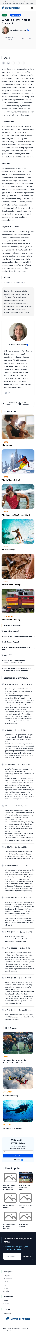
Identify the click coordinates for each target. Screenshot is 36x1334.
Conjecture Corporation (22, 1328)
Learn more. (30, 3)
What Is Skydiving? (11, 1095)
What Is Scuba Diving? (12, 1128)
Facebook (7, 1313)
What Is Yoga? (7, 445)
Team (5, 1056)
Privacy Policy (5, 1331)
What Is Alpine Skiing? (11, 480)
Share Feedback (23, 403)
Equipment (7, 1276)
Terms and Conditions (16, 1331)
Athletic (6, 1291)
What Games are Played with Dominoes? (9, 1226)
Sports (5, 442)
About (5, 1300)
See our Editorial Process (9, 403)
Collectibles (7, 616)
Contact (6, 1304)
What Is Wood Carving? (11, 585)
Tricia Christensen (19, 30)
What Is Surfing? (8, 550)
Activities (7, 1092)
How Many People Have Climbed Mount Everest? (9, 1187)
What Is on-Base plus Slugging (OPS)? (24, 1187)
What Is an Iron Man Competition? (16, 515)
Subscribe (18, 1156)
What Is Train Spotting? (11, 619)
